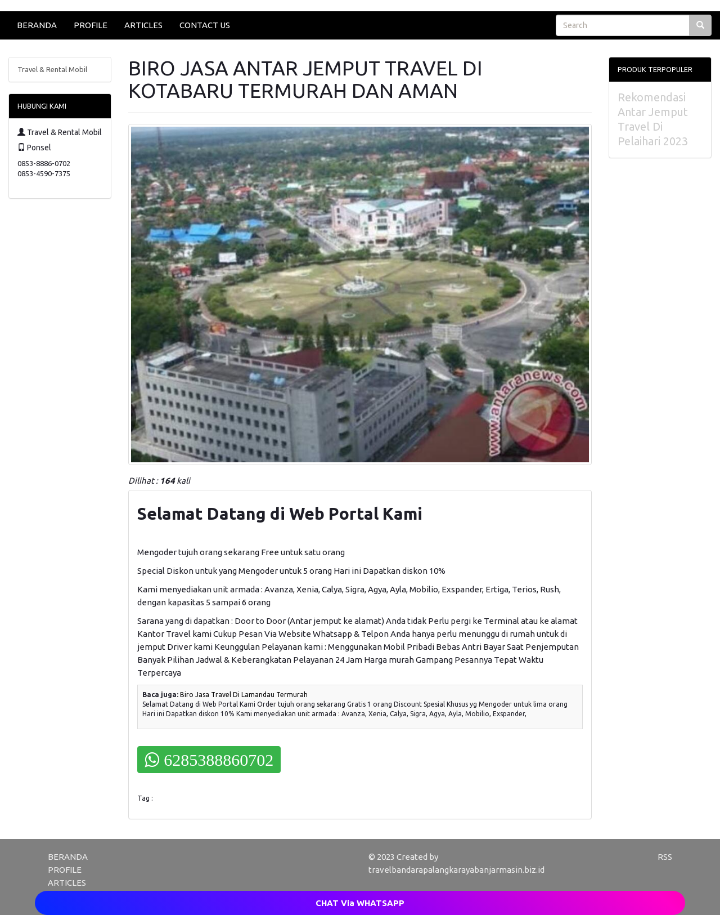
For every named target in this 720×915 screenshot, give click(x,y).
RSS (665, 857)
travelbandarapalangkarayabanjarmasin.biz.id (456, 869)
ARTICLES (143, 25)
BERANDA (37, 25)
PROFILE (90, 25)
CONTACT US (204, 25)
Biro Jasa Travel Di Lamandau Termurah (244, 694)
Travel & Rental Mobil (52, 69)
